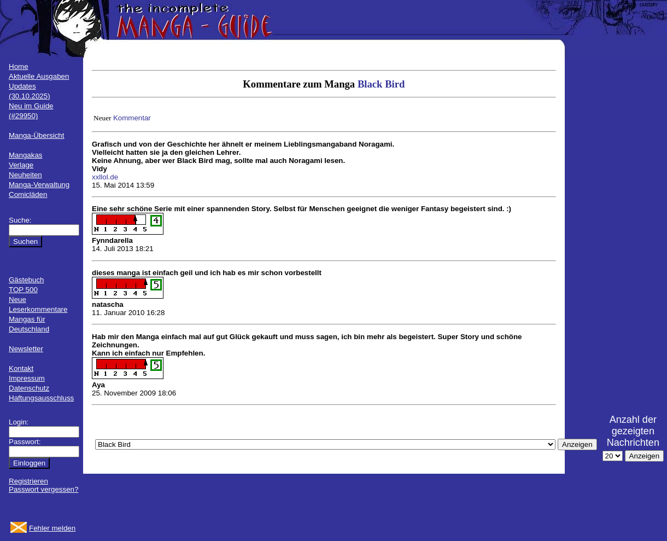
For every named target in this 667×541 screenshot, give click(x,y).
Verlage (21, 165)
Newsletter (26, 349)
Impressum (27, 378)
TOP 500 (23, 290)
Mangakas (26, 155)
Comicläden (28, 194)
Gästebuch (26, 280)
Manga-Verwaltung (39, 185)
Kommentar (132, 118)
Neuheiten (25, 175)
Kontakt (21, 368)
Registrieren (28, 481)
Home (18, 66)
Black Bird (381, 84)
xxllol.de (105, 177)
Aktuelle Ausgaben (39, 76)
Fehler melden (52, 528)
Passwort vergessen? (43, 489)
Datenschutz (29, 388)
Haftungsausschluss (41, 398)
